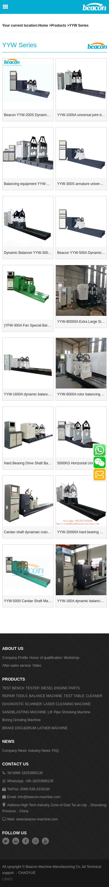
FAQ (55, 751)
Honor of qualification (45, 658)
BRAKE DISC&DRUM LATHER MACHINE (35, 728)
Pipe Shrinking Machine (72, 712)
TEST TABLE (74, 696)
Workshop (71, 658)
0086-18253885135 (27, 773)
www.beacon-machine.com (37, 819)
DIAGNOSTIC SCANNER (22, 704)
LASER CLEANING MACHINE (67, 704)
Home (43, 25)
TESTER (32, 688)
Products (58, 25)
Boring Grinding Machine (21, 720)
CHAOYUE (26, 873)
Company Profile (15, 658)
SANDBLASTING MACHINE (24, 712)
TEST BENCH (13, 688)
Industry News (39, 751)
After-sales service (16, 666)
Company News (14, 751)
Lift (50, 712)
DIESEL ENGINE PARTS (60, 688)
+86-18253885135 (39, 781)
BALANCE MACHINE (45, 696)
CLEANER (94, 696)
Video (36, 666)
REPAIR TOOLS (15, 696)
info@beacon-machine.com (39, 797)
